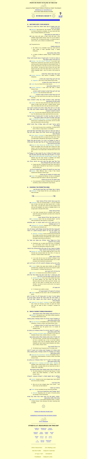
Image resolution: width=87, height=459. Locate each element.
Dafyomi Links (47, 457)
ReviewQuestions (50, 429)
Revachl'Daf (51, 433)
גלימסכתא (37, 441)
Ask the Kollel (36, 450)
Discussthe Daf (42, 441)
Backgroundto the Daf (43, 429)
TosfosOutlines (41, 433)
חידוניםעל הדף (50, 437)
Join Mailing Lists (50, 447)
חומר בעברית (39, 453)
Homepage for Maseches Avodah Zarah (43, 415)
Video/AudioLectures (48, 441)
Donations (49, 453)
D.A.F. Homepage (43, 420)
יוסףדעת (46, 437)
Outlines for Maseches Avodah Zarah (43, 411)
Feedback (38, 457)
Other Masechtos (36, 447)
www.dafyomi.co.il (48, 9)
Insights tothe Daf (37, 429)
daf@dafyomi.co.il (39, 9)
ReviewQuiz (36, 437)
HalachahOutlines (36, 433)
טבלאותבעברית (42, 437)
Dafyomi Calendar (49, 450)
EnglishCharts (46, 433)
